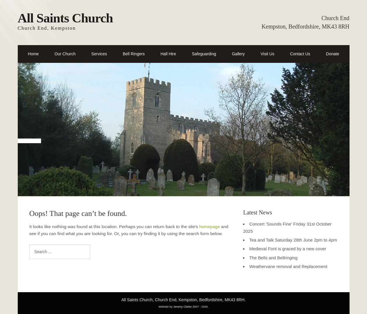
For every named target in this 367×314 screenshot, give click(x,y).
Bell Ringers (134, 54)
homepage (209, 226)
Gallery (238, 54)
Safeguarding (204, 54)
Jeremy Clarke (182, 306)
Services (99, 54)
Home (33, 54)
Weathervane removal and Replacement (288, 266)
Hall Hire (168, 54)
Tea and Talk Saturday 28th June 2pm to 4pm (293, 239)
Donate (332, 54)
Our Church (64, 54)
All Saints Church (65, 18)
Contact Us (300, 54)
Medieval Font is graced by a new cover (287, 248)
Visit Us (267, 54)
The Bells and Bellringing (273, 257)
